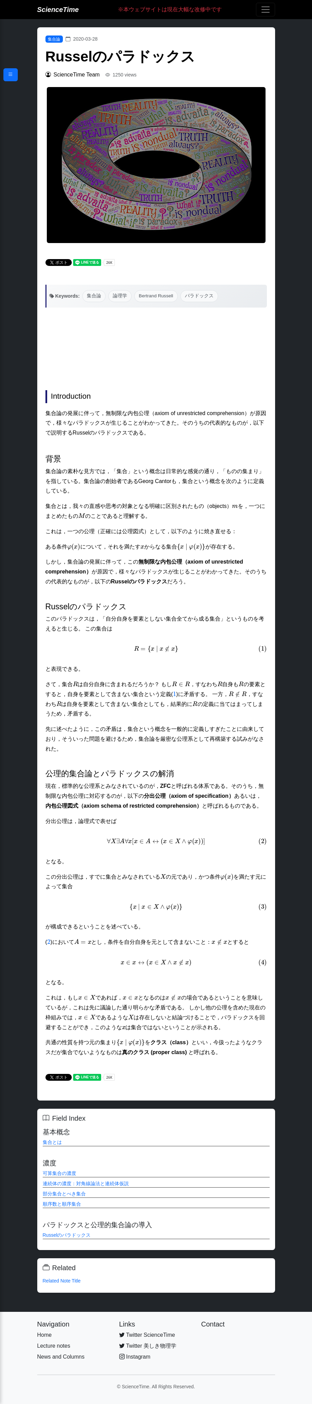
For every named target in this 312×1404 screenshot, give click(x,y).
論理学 (120, 295)
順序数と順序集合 (62, 1204)
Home (44, 1335)
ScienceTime (58, 9)
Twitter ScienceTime (147, 1335)
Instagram (135, 1357)
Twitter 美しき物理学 (148, 1346)
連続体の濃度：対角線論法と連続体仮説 (86, 1183)
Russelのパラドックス (67, 1235)
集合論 (54, 39)
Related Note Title (62, 1281)
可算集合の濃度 (59, 1173)
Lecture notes (53, 1346)
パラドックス (199, 295)
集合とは (52, 1142)
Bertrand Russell (156, 295)
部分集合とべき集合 (64, 1193)
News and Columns (61, 1357)
